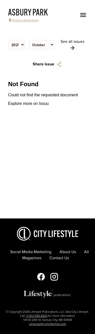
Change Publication (23, 20)
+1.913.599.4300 (36, 316)
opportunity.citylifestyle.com (47, 324)
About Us (68, 251)
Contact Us (59, 258)
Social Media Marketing (30, 251)
